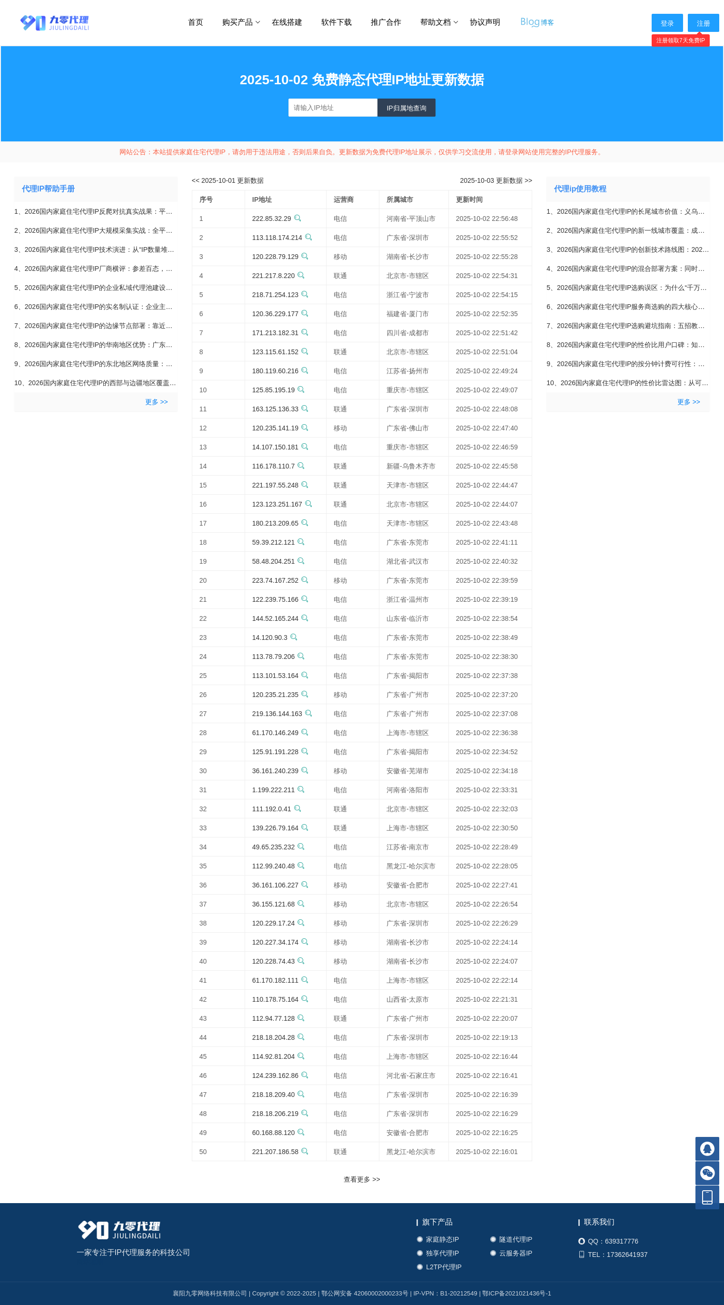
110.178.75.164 (280, 999)
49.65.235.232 (278, 847)
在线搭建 (287, 22)
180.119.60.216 (280, 371)
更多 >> (156, 402)
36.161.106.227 (280, 885)
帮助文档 (439, 22)
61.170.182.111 (280, 980)
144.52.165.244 (280, 618)
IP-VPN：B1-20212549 (445, 1293)
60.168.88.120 (278, 1132)
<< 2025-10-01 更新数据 (228, 180)
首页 (195, 22)
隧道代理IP (511, 1240)
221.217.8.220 (278, 275)
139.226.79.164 (280, 828)
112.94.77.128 (278, 1018)
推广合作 (386, 22)
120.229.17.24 (278, 923)
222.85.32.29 (276, 218)
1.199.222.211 (278, 790)
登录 (667, 23)
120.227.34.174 (280, 942)
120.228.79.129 (280, 256)
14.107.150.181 (280, 447)
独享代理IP (438, 1253)
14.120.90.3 (275, 637)
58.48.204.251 (278, 561)
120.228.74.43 (278, 961)
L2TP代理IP (439, 1267)
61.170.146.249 (280, 733)
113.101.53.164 (280, 675)
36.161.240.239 (280, 771)
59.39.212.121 (278, 542)
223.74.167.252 (280, 580)
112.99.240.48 (278, 866)
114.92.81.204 (278, 1056)
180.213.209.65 (280, 523)
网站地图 (90, 1261)
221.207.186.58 (280, 1152)
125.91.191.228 (280, 752)
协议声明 (485, 22)
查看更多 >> (362, 1179)
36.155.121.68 (278, 904)
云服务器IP (511, 1253)
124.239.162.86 (280, 1075)
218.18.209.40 (278, 1094)
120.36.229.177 (280, 314)
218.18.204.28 (278, 1037)
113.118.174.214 (282, 237)
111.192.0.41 (276, 809)
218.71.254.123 (280, 295)
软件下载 (336, 22)
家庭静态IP (438, 1240)
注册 (703, 23)
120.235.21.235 (280, 694)
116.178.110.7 (278, 466)
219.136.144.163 (282, 713)
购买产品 (241, 22)
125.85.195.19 (278, 390)
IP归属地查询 (406, 108)
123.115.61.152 (280, 352)
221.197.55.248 (280, 485)
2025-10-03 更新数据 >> (496, 180)
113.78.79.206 (278, 656)
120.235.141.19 (280, 428)
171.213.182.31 (280, 333)
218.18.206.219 (280, 1113)
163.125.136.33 (280, 409)
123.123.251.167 (282, 504)
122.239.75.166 (280, 599)
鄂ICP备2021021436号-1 (516, 1293)
